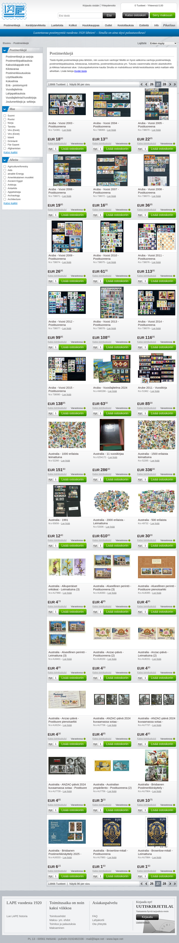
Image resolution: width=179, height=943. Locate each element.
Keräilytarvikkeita (35, 25)
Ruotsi (11, 119)
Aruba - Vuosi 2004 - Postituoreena (106, 124)
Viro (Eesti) (14, 130)
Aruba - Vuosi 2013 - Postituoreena (106, 323)
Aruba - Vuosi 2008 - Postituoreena (151, 191)
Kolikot (73, 25)
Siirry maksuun (163, 15)
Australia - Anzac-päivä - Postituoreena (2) (108, 654)
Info (156, 25)
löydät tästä (80, 71)
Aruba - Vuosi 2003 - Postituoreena (61, 124)
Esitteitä (144, 25)
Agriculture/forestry (18, 166)
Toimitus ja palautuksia (62, 924)
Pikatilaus (169, 25)
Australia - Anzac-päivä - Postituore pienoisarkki (63, 720)
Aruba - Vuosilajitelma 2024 (110, 387)
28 (164, 84)
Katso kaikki (11, 152)
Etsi (110, 15)
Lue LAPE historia (17, 916)
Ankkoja (12, 184)
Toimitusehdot (57, 916)
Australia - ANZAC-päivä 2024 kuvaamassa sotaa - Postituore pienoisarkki (67, 788)
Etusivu (7, 43)
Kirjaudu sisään (91, 5)
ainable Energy (16, 173)
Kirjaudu (150, 917)
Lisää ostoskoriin (73, 149)
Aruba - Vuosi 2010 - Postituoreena (106, 257)
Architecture (14, 199)
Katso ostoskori (136, 15)
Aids (10, 170)
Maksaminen (56, 927)
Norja (10, 122)
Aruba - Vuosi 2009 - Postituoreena (61, 257)
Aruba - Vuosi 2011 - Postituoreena (151, 257)
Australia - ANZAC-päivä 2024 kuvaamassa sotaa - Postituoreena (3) (112, 722)
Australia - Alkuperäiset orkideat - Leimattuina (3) (64, 587)
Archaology (14, 195)
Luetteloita (57, 25)
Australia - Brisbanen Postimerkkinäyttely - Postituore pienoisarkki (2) (154, 788)
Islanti (11, 137)
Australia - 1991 (58, 519)
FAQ (95, 916)
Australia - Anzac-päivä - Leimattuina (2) (153, 654)
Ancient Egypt (15, 181)
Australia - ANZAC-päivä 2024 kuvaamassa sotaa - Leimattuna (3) (156, 722)
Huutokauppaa (90, 25)
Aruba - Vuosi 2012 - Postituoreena (61, 323)
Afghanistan (14, 148)
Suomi (11, 115)
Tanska (11, 126)
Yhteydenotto (108, 5)
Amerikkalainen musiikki (21, 177)
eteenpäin (170, 84)
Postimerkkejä (12, 25)
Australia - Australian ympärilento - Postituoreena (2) (112, 786)
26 (151, 84)
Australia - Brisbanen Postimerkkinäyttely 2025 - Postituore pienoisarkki (64, 854)
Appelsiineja (14, 192)
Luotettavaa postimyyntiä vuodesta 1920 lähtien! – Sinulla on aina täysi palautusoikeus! (89, 32)
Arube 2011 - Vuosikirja (152, 387)
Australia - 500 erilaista (152, 519)
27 (158, 84)
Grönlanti (13, 141)
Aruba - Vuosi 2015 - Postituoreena (61, 389)
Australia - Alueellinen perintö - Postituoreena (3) (112, 587)
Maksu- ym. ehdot (59, 920)
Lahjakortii (98, 920)
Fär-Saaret (13, 144)
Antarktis (12, 188)
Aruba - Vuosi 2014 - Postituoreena (151, 323)
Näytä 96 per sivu (80, 84)
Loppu (174, 84)
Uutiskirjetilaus (142, 922)
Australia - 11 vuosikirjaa (108, 453)
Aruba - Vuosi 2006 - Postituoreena (61, 191)
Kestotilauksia (126, 25)
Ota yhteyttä (99, 924)
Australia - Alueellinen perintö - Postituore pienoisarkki (157, 587)
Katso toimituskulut (57, 143)
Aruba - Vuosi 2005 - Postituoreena (151, 124)
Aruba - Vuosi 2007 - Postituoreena (106, 191)
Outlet (108, 25)
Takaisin (146, 84)
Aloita (141, 84)
